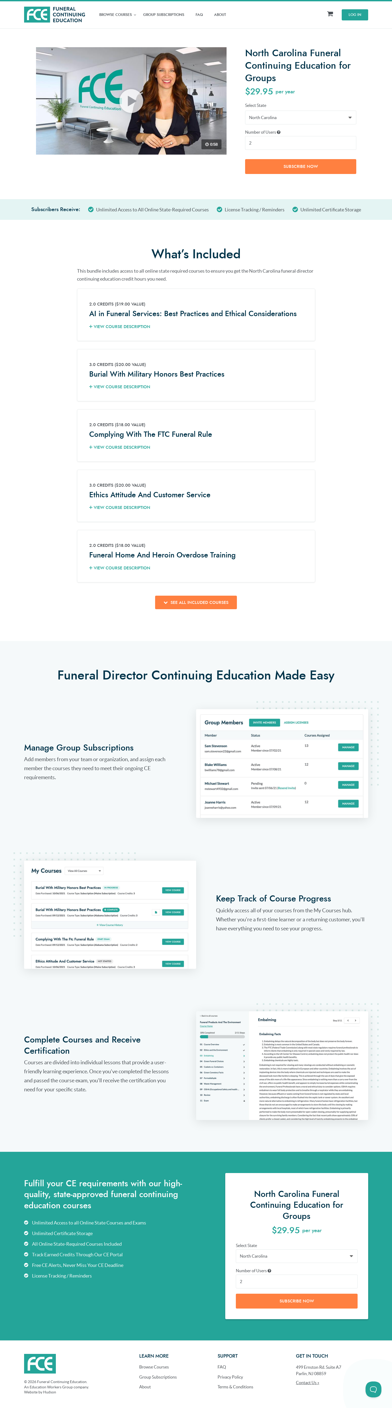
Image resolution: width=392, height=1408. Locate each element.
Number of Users (263, 131)
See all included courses (196, 602)
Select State (255, 105)
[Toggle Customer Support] (373, 1389)
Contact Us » (307, 1382)
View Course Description (119, 326)
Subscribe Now (300, 166)
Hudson (49, 1392)
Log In (355, 15)
